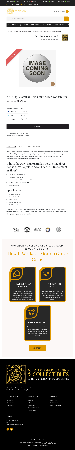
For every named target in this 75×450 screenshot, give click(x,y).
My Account (10, 403)
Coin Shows (31, 405)
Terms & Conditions (33, 408)
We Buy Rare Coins (60, 25)
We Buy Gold (35, 25)
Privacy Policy (32, 410)
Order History (10, 405)
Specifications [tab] (25, 146)
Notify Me (37, 126)
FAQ (29, 403)
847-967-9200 (14, 5)
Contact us (54, 39)
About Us (30, 400)
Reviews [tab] (36, 146)
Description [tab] (11, 146)
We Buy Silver (46, 25)
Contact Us (37, 348)
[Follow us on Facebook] (8, 429)
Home (26, 25)
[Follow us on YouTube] (11, 429)
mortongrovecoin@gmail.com (15, 424)
